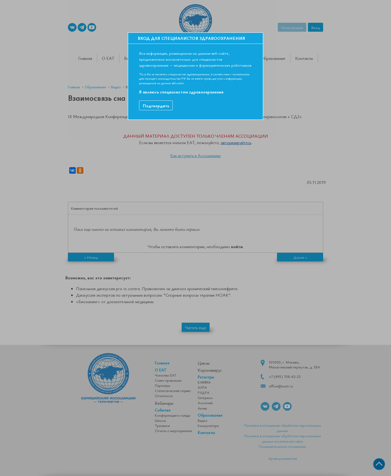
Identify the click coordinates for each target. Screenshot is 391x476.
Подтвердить (156, 106)
